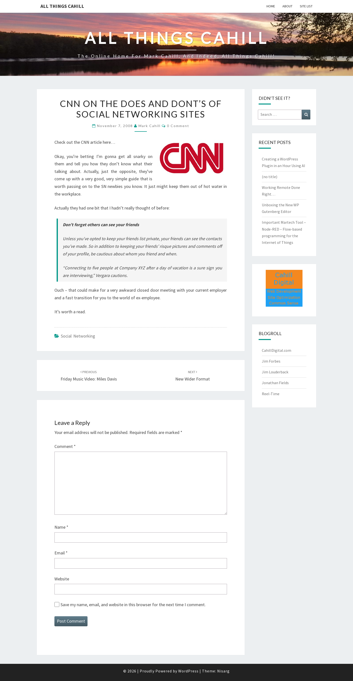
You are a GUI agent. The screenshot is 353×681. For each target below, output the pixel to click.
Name (61, 527)
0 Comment (178, 126)
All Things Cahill (62, 6)
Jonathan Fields (275, 382)
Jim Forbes (271, 361)
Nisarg (223, 670)
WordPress (188, 670)
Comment (65, 446)
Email (61, 553)
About (287, 6)
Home (270, 6)
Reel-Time (270, 393)
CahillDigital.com (276, 350)
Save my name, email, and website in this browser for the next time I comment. (133, 604)
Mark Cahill (150, 126)
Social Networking (78, 336)
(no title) (269, 176)
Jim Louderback (275, 371)
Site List (306, 6)
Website (61, 579)
